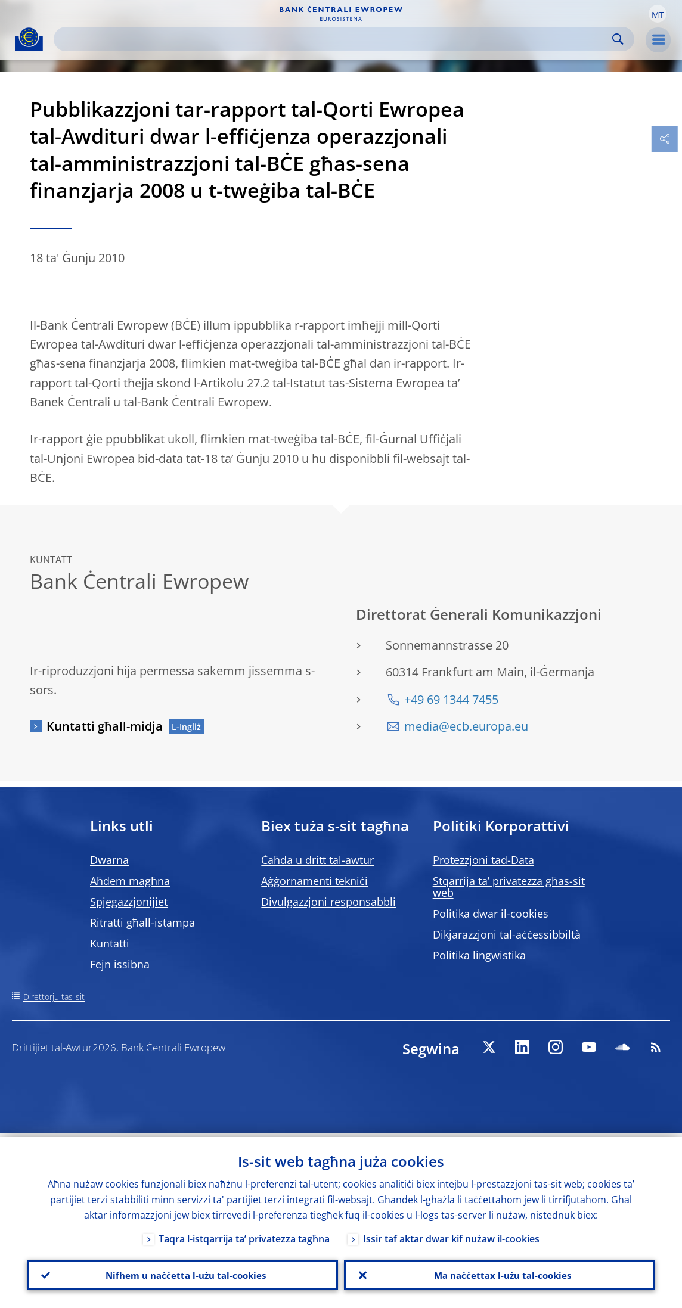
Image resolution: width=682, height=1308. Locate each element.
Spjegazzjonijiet (129, 901)
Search (618, 39)
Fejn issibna (120, 964)
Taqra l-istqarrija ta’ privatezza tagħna (244, 1234)
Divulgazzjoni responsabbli (328, 901)
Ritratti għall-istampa (142, 922)
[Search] (334, 39)
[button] (657, 14)
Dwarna (109, 860)
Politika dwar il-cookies (490, 913)
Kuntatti (109, 943)
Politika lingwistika (479, 955)
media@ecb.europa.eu (466, 726)
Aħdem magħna (130, 881)
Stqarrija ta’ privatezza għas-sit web (509, 887)
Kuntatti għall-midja (104, 726)
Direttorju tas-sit (54, 996)
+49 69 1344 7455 (451, 699)
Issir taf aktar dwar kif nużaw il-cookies (451, 1234)
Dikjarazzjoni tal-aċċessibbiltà (507, 934)
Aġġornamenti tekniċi (314, 881)
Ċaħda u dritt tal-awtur (317, 860)
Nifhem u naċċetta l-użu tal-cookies (182, 1272)
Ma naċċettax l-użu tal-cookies (499, 1272)
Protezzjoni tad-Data (483, 860)
